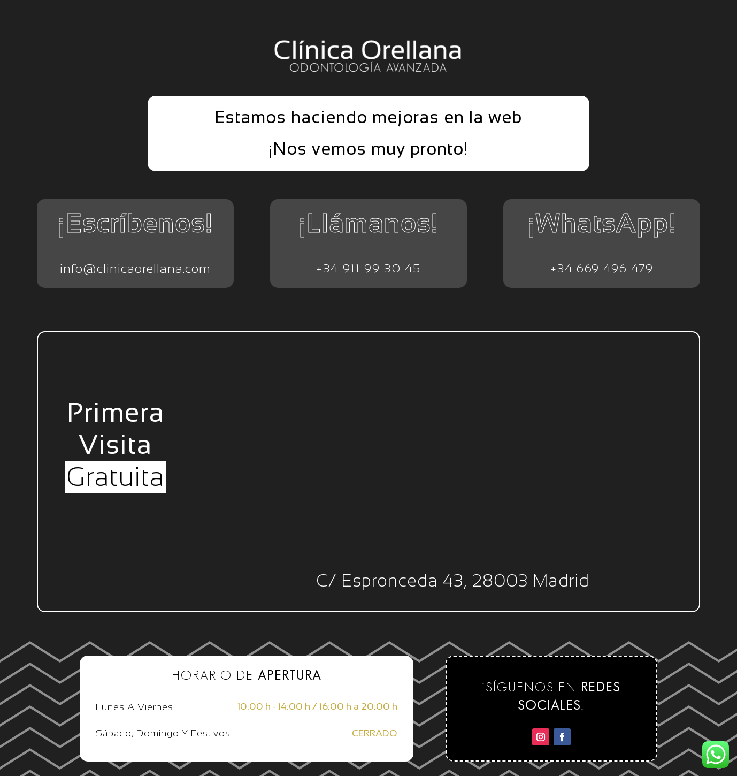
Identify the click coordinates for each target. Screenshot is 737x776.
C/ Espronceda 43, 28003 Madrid (452, 580)
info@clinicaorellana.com (135, 268)
